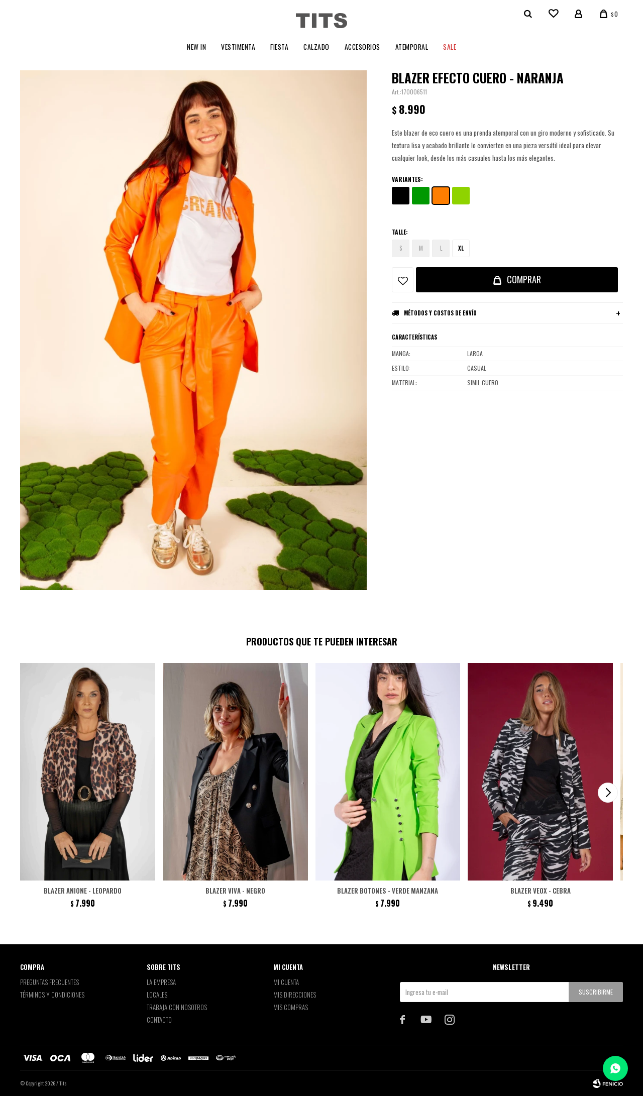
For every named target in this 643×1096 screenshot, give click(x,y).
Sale (449, 47)
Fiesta (279, 47)
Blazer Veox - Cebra (540, 891)
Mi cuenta (286, 982)
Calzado (316, 47)
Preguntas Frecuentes (49, 982)
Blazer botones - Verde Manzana (387, 891)
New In (196, 47)
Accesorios (362, 47)
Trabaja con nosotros (177, 1007)
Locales (157, 995)
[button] (608, 793)
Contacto (159, 1020)
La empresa (161, 982)
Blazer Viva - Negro (235, 891)
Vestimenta (238, 47)
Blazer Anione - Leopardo (83, 891)
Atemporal (411, 47)
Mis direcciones (294, 995)
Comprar (524, 279)
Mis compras (290, 1007)
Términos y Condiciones (52, 995)
